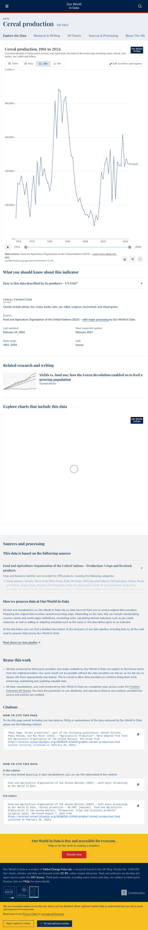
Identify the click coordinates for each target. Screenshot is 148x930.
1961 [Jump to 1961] (17, 247)
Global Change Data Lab (57, 872)
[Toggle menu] (7, 6)
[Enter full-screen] (140, 259)
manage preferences (52, 914)
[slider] (26, 247)
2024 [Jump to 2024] (138, 247)
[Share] (132, 259)
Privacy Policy (30, 914)
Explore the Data (14, 35)
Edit (127, 63)
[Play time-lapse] (8, 247)
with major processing (95, 319)
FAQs (26, 884)
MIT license (37, 880)
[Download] (125, 259)
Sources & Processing (103, 35)
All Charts (74, 35)
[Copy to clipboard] (134, 734)
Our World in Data (74, 6)
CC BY (51, 261)
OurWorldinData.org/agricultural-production (25, 261)
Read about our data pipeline (21, 642)
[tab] (13, 64)
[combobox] (139, 6)
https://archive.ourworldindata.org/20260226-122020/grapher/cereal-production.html (64, 743)
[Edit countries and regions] (125, 64)
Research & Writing (47, 35)
